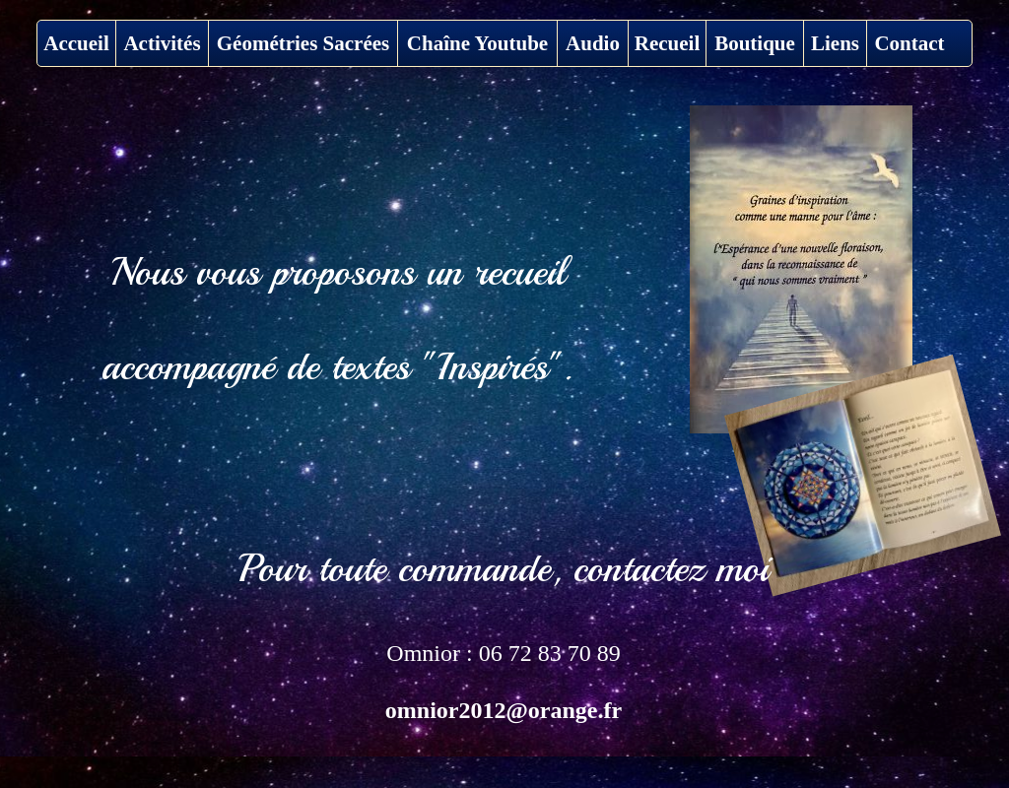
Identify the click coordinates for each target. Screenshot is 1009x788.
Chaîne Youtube (477, 43)
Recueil (667, 43)
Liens (835, 43)
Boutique (754, 43)
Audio (593, 43)
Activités (161, 43)
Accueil (75, 43)
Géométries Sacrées (303, 43)
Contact (909, 43)
